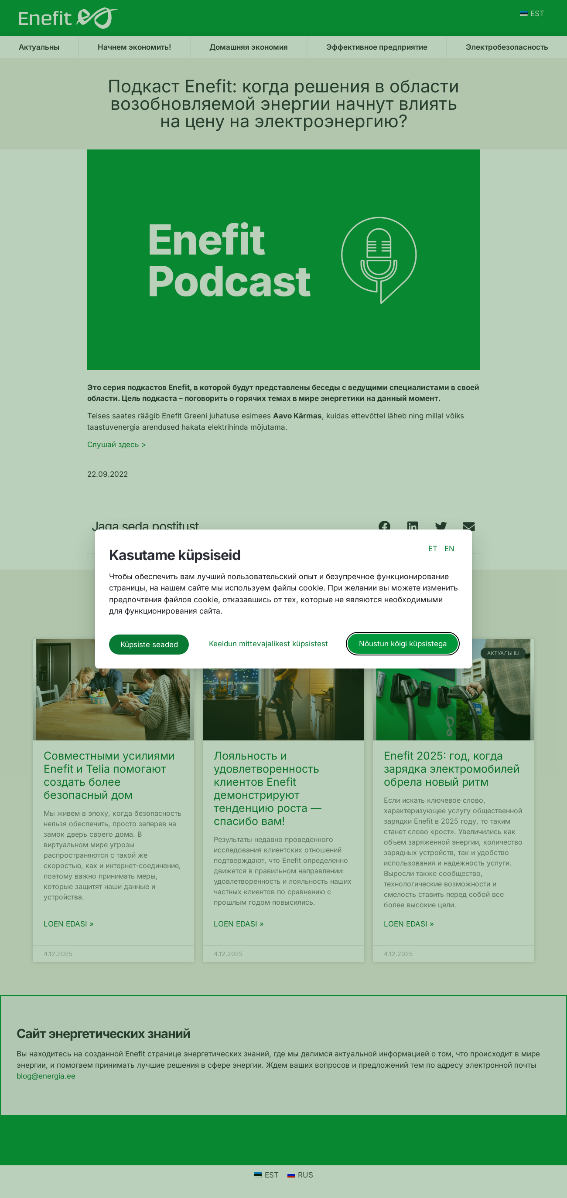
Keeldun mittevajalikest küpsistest (268, 642)
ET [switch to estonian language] (432, 550)
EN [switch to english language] (449, 550)
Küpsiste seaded (149, 642)
